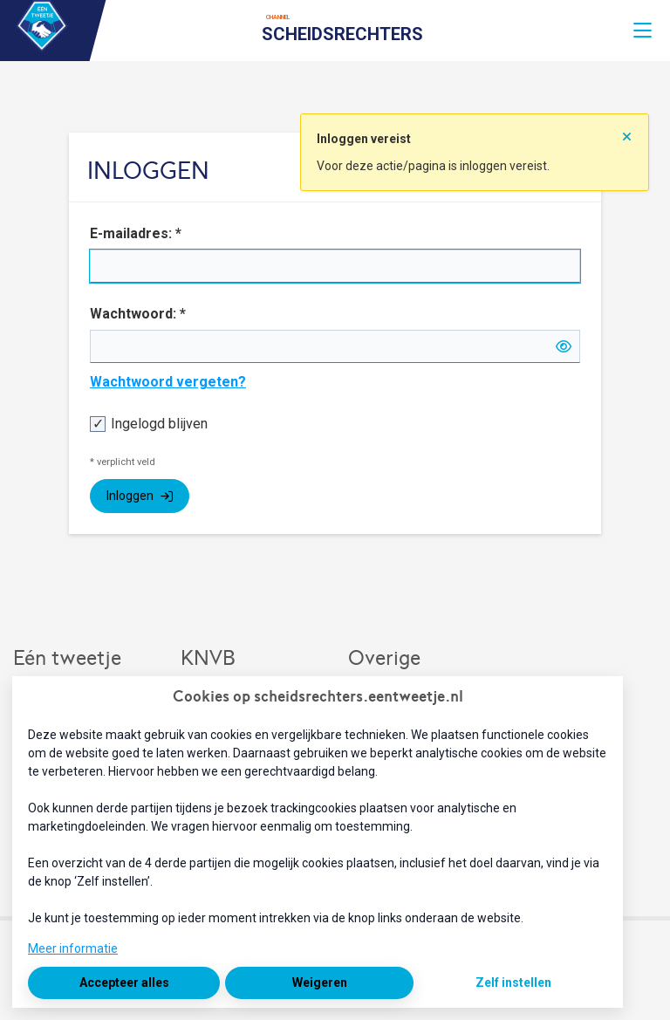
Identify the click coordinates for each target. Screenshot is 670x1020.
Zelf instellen (513, 982)
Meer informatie (73, 948)
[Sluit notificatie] (626, 131)
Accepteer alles (124, 982)
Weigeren (319, 982)
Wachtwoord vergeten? (168, 381)
